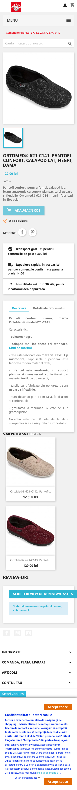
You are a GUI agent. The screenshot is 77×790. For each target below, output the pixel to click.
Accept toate (58, 707)
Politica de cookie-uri (48, 772)
